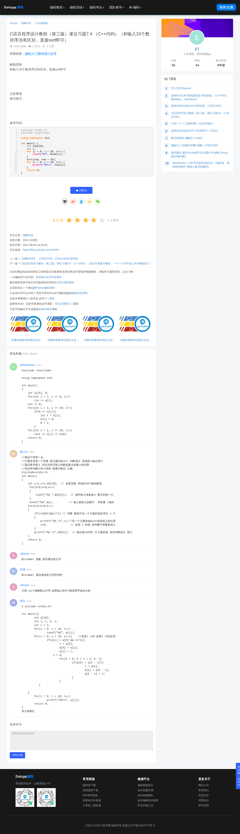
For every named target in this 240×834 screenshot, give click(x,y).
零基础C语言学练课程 (49, 277)
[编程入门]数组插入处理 (40, 53)
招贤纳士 (203, 800)
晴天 (22, 600)
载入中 (24, 451)
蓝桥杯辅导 (45, 309)
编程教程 (57, 7)
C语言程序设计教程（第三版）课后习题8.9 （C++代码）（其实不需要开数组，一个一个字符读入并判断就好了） (87, 263)
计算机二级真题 (92, 805)
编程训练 (77, 7)
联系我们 (203, 790)
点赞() (81, 190)
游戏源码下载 (90, 790)
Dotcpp (14, 7)
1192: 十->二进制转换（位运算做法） (193, 123)
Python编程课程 (45, 287)
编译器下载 (89, 785)
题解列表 (26, 23)
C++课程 (49, 298)
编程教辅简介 (145, 785)
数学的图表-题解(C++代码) (186, 138)
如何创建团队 (145, 795)
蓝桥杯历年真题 (92, 800)
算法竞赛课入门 (64, 303)
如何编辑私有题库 (148, 800)
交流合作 (203, 795)
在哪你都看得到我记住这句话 (27, 340)
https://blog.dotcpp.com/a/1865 (41, 249)
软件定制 (203, 805)
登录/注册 (226, 7)
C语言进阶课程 (65, 282)
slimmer (24, 553)
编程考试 (96, 7)
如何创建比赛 (145, 790)
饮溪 (22, 569)
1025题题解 (41, 23)
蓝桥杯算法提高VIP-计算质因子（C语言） (195, 130)
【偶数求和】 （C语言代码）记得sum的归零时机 (49, 258)
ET (197, 49)
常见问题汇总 (145, 805)
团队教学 (116, 7)
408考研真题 (90, 795)
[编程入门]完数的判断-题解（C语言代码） (195, 145)
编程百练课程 (80, 293)
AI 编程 (135, 7)
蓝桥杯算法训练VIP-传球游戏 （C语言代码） (197, 105)
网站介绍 (203, 785)
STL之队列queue (181, 88)
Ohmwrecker (27, 364)
